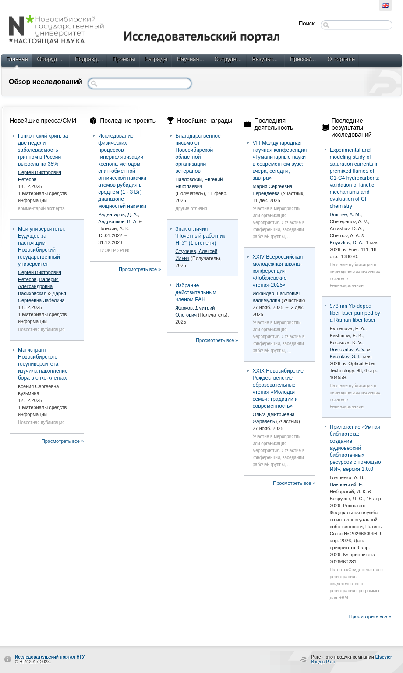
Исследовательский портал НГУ (50, 657)
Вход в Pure (323, 661)
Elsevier (383, 657)
